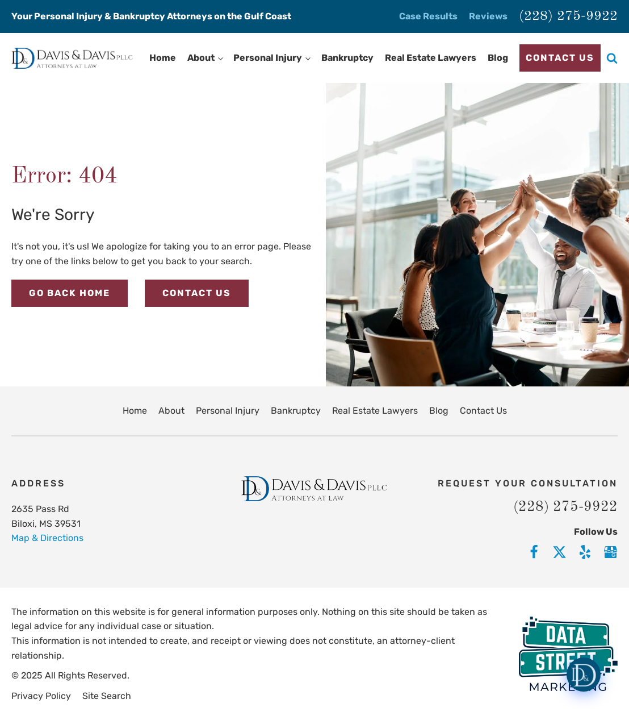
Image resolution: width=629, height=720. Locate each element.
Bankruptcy (347, 57)
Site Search (106, 695)
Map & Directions (47, 537)
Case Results (428, 16)
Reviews (488, 16)
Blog (498, 57)
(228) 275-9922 (568, 16)
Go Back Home (69, 293)
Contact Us (560, 57)
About (201, 57)
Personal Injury (267, 57)
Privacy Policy (41, 695)
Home (162, 57)
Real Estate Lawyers (430, 57)
